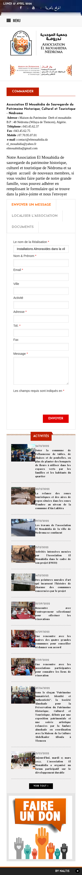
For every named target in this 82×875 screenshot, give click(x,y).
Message (20, 353)
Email (18, 270)
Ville (16, 284)
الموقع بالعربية (53, 8)
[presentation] (46, 406)
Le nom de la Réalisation (31, 242)
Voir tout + (41, 786)
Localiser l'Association (35, 216)
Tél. (17, 325)
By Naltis (62, 871)
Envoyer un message (31, 205)
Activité (18, 298)
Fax (15, 339)
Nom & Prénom (24, 256)
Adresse (20, 311)
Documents (23, 227)
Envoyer (55, 418)
